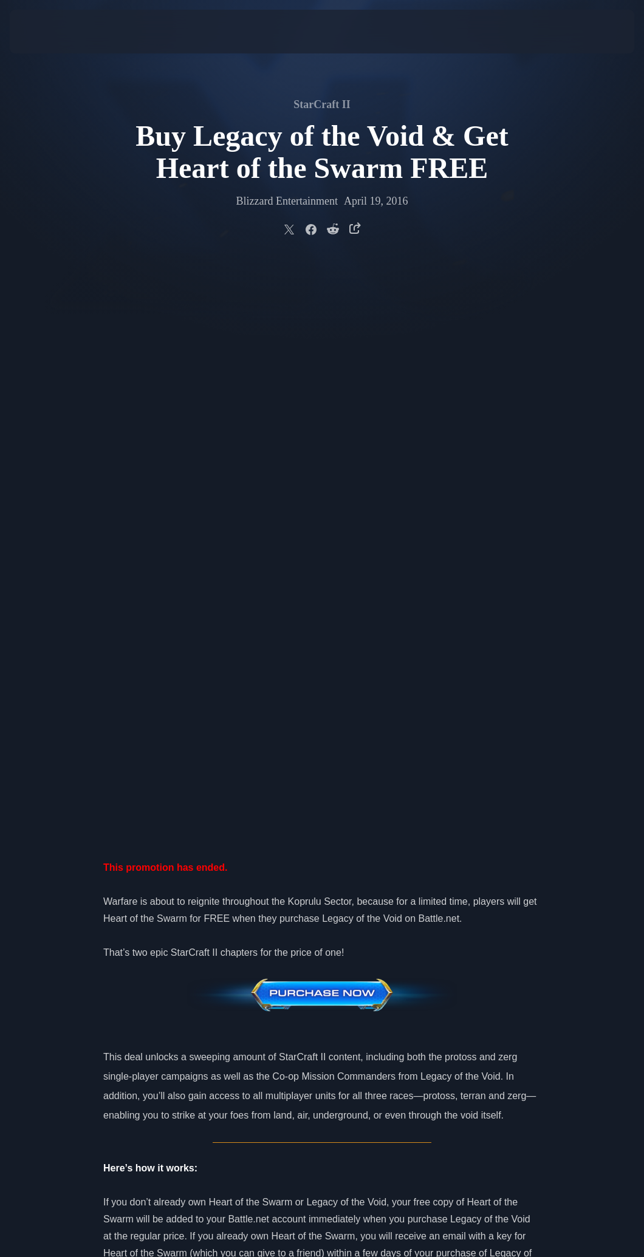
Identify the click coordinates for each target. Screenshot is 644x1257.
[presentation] (46, 31)
